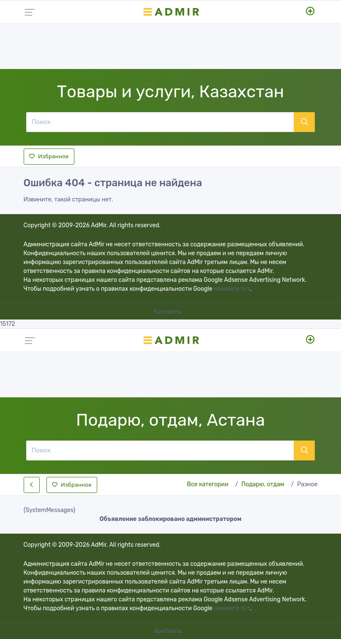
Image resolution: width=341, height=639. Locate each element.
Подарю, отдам (262, 484)
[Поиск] (160, 122)
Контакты (168, 311)
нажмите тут (232, 288)
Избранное (49, 156)
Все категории (208, 484)
